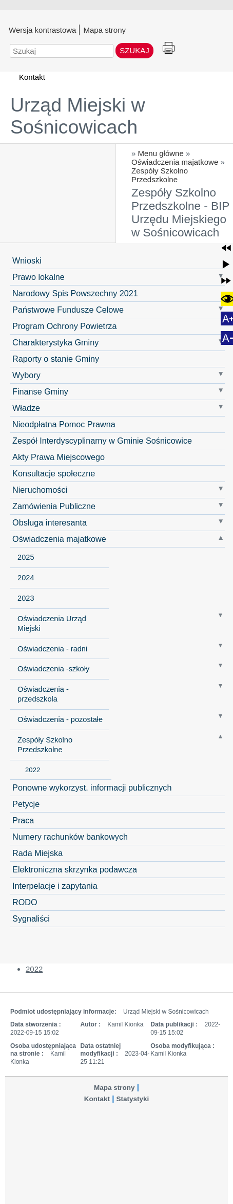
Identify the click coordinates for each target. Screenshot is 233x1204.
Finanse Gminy (40, 391)
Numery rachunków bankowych (70, 836)
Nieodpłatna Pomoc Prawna (63, 424)
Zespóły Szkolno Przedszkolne (159, 175)
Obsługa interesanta (49, 522)
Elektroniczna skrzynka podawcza (74, 869)
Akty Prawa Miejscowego (58, 457)
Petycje (26, 803)
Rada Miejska (37, 853)
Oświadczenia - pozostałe (60, 719)
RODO (24, 902)
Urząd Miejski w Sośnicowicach (77, 116)
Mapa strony (104, 30)
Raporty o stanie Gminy (55, 358)
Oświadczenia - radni (52, 649)
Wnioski (27, 260)
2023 (25, 598)
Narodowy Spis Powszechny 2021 (75, 293)
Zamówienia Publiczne (53, 506)
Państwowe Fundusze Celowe (68, 309)
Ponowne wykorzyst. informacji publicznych (91, 787)
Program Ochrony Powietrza (64, 326)
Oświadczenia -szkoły (53, 669)
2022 (32, 770)
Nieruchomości (39, 489)
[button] (226, 248)
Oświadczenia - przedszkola (43, 694)
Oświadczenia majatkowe (174, 162)
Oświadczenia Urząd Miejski (51, 623)
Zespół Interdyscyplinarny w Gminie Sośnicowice (102, 440)
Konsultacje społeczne (53, 473)
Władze (26, 407)
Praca (23, 820)
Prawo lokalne (38, 276)
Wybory (26, 375)
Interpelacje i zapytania (55, 885)
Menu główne (161, 153)
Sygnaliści (31, 918)
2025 (25, 557)
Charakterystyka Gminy (55, 342)
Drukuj (168, 48)
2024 (25, 578)
